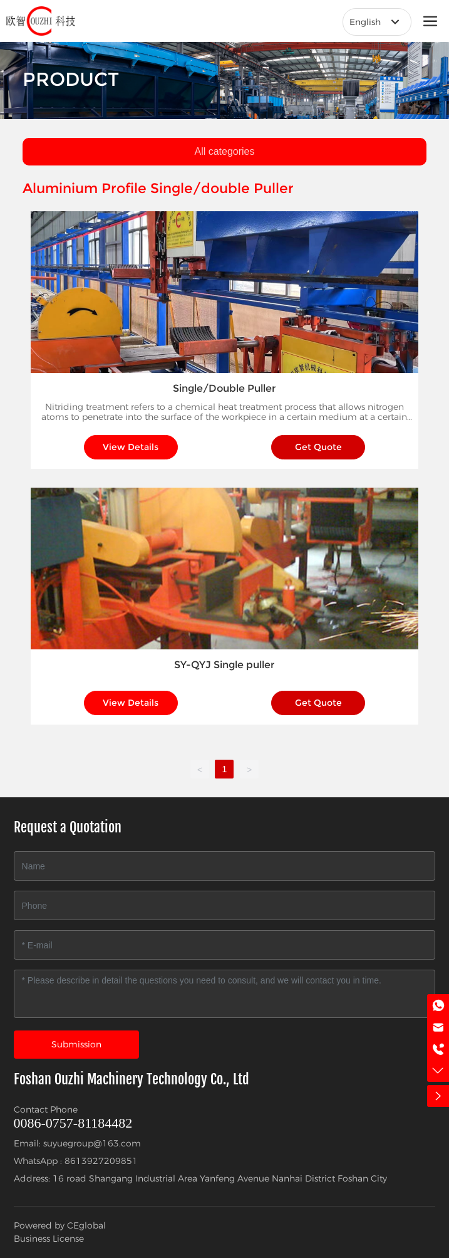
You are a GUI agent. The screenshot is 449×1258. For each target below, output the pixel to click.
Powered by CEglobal (60, 1225)
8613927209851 (101, 1160)
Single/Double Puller (224, 388)
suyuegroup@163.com (92, 1143)
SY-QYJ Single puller (224, 665)
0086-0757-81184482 (73, 1123)
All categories (224, 151)
